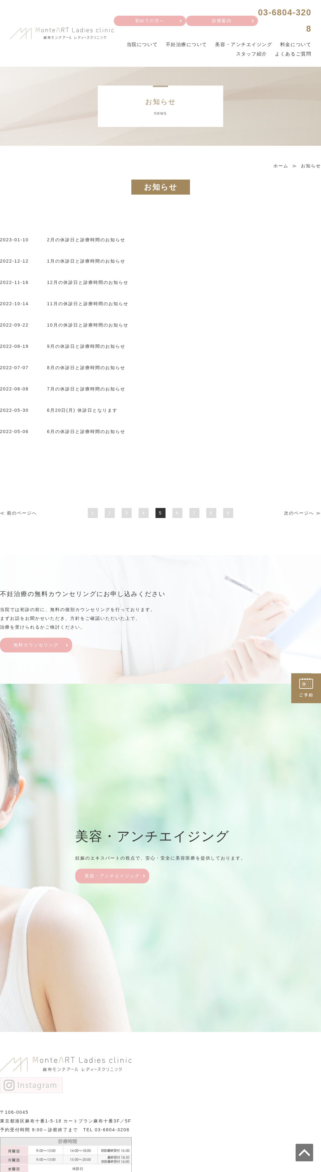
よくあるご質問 (292, 56)
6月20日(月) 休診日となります (82, 412)
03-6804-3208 (112, 1131)
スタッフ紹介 (250, 56)
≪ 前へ (18, 515)
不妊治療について (183, 46)
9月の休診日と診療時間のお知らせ (86, 348)
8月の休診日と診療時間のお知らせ (86, 370)
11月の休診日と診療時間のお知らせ (88, 306)
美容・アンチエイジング (242, 46)
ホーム (280, 167)
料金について (295, 46)
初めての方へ (148, 21)
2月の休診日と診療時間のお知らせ (86, 242)
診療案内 (220, 21)
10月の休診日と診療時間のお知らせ (88, 327)
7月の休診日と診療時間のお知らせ (86, 391)
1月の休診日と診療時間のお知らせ (86, 263)
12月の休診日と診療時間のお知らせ (88, 284)
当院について (138, 46)
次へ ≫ (302, 515)
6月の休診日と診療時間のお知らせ (86, 434)
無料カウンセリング (36, 647)
